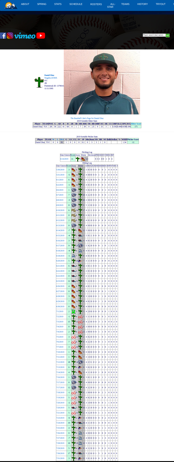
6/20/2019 (60, 261)
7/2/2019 (59, 316)
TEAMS (125, 4)
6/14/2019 (64, 159)
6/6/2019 (59, 190)
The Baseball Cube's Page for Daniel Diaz (87, 118)
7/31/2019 (60, 458)
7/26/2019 (60, 433)
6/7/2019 (59, 195)
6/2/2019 (59, 185)
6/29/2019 (60, 301)
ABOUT (25, 4)
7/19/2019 (60, 397)
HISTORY (142, 4)
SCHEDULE (75, 4)
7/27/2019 (60, 438)
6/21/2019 (60, 266)
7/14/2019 (60, 372)
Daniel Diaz (49, 75)
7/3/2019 (59, 321)
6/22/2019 (60, 271)
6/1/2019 (59, 179)
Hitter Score (136, 124)
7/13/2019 (60, 367)
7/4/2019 (59, 326)
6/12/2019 (60, 220)
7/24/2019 (60, 423)
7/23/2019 (60, 418)
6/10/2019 (60, 210)
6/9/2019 (59, 205)
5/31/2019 (60, 175)
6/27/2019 (60, 291)
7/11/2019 (60, 357)
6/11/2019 (60, 215)
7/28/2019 (60, 443)
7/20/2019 (60, 402)
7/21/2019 (60, 413)
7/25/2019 (60, 428)
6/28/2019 (60, 296)
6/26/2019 (60, 286)
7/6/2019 (59, 342)
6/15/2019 (60, 235)
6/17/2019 (60, 245)
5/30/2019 (60, 169)
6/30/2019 (60, 306)
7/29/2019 (60, 448)
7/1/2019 (59, 311)
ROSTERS (96, 4)
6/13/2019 (60, 225)
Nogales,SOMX (50, 78)
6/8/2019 (59, 200)
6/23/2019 (60, 281)
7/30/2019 (60, 453)
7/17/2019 (60, 382)
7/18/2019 (60, 392)
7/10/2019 (60, 352)
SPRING (41, 4)
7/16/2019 (60, 377)
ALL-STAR (111, 5)
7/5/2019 (59, 337)
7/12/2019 (60, 362)
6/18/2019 (60, 250)
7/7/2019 (59, 347)
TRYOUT (161, 4)
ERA (62, 139)
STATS (57, 4)
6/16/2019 (60, 240)
